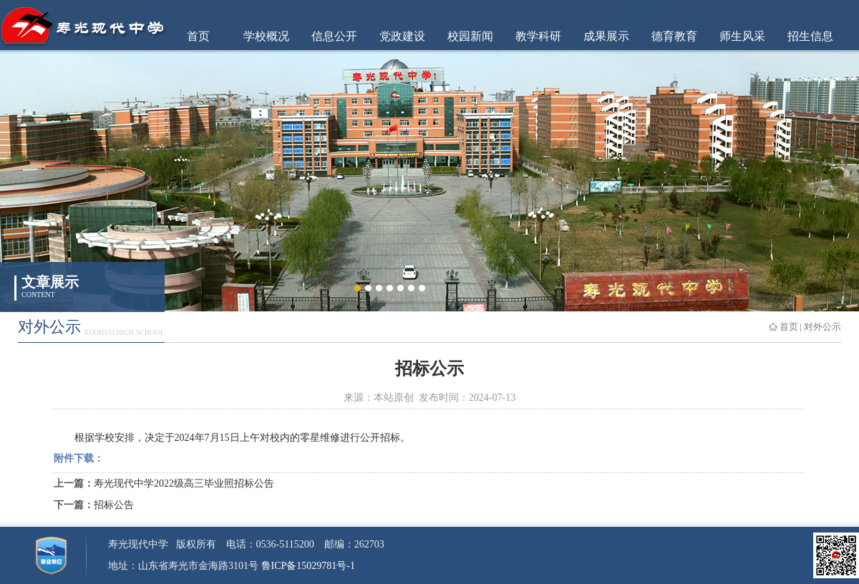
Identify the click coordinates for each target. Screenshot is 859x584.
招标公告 (114, 505)
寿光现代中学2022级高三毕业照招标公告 (184, 483)
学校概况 (266, 36)
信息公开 (334, 36)
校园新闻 (470, 36)
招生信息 (810, 36)
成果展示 (606, 36)
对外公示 (822, 326)
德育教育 (674, 36)
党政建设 (402, 36)
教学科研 (538, 36)
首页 (198, 36)
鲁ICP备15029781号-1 (308, 565)
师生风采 (742, 36)
